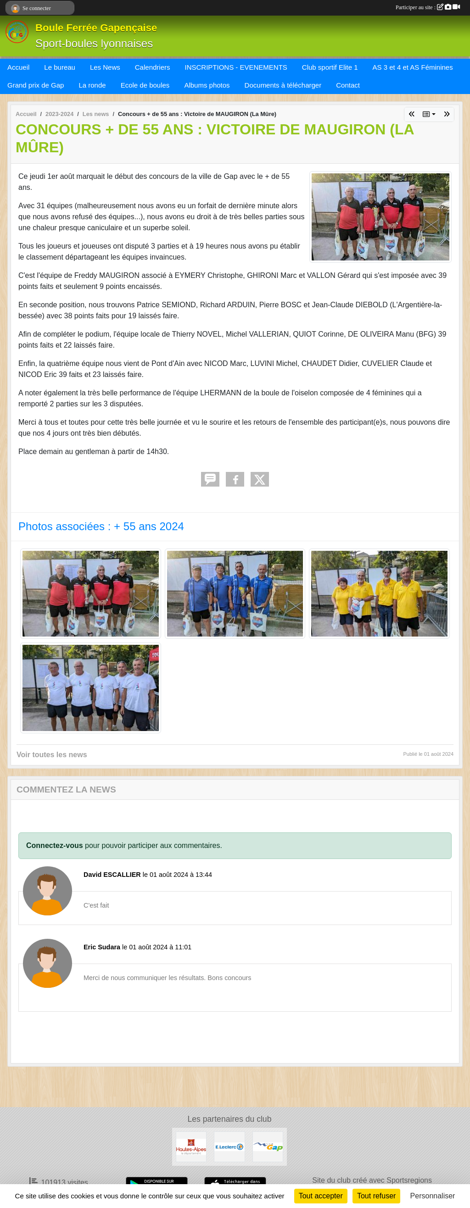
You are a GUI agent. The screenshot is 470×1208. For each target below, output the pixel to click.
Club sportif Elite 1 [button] (330, 67)
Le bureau (59, 67)
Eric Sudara (102, 947)
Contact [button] (348, 85)
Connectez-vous (54, 845)
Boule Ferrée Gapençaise (96, 27)
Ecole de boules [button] (145, 85)
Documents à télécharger (283, 85)
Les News (105, 67)
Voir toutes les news (52, 755)
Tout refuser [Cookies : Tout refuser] (376, 1196)
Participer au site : (428, 7)
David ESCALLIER (112, 874)
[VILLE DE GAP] (267, 1146)
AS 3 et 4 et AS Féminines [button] (413, 67)
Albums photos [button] (206, 85)
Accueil (18, 67)
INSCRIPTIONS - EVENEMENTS (236, 67)
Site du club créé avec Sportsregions (372, 1180)
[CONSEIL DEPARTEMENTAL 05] (191, 1146)
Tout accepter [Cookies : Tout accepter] (321, 1196)
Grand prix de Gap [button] (35, 85)
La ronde (92, 85)
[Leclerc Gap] (229, 1146)
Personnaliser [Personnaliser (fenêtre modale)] (432, 1196)
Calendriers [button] (152, 67)
